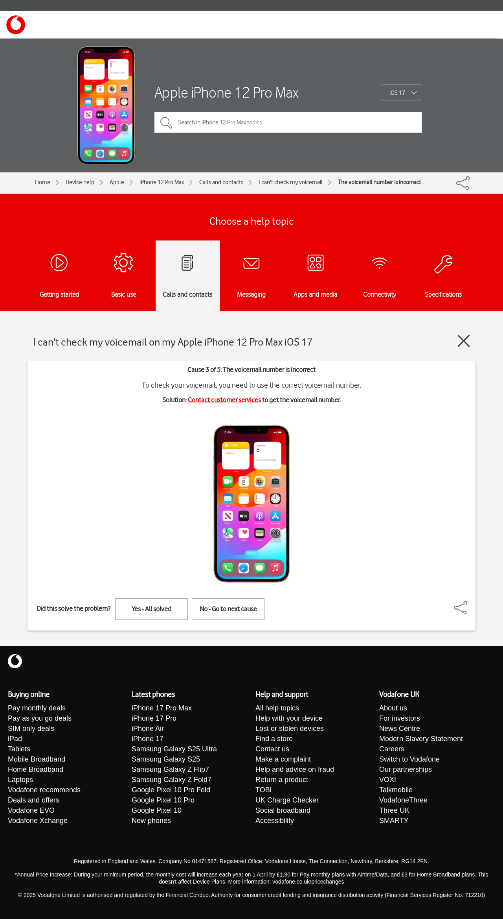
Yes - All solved (151, 609)
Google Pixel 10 (157, 811)
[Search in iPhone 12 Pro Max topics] (288, 122)
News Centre (399, 729)
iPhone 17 (147, 739)
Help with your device (289, 719)
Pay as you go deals (40, 719)
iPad (15, 739)
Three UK (394, 811)
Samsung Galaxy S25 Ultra (174, 749)
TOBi (263, 790)
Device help (80, 182)
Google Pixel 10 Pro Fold (171, 790)
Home (42, 182)
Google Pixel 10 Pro (163, 800)
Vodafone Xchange (38, 821)
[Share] (470, 604)
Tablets (19, 749)
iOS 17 (397, 92)
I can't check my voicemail (291, 182)
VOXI (387, 780)
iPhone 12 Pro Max (162, 182)
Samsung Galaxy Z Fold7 (171, 780)
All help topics (277, 708)
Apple (117, 182)
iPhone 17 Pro (154, 719)
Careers (391, 749)
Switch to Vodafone (409, 760)
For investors (399, 719)
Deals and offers (33, 800)
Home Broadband (35, 770)
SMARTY (394, 821)
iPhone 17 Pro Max (162, 708)
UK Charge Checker (287, 800)
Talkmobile (396, 790)
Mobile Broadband (36, 760)
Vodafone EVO (31, 811)
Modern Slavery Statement (421, 739)
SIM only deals (31, 729)
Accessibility (274, 821)
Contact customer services (224, 400)
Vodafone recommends (44, 790)
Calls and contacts (221, 182)
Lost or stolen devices (289, 729)
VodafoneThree (403, 800)
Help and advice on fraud (294, 770)
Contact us (272, 749)
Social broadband (282, 811)
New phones (151, 821)
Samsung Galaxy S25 (166, 760)
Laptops (20, 780)
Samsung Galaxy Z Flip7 (170, 770)
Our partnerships (405, 770)
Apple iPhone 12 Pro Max (226, 92)
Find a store (274, 739)
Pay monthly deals (37, 708)
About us (393, 708)
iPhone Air (148, 729)
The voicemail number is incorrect (379, 182)
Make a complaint (283, 760)
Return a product (281, 780)
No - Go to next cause (228, 609)
